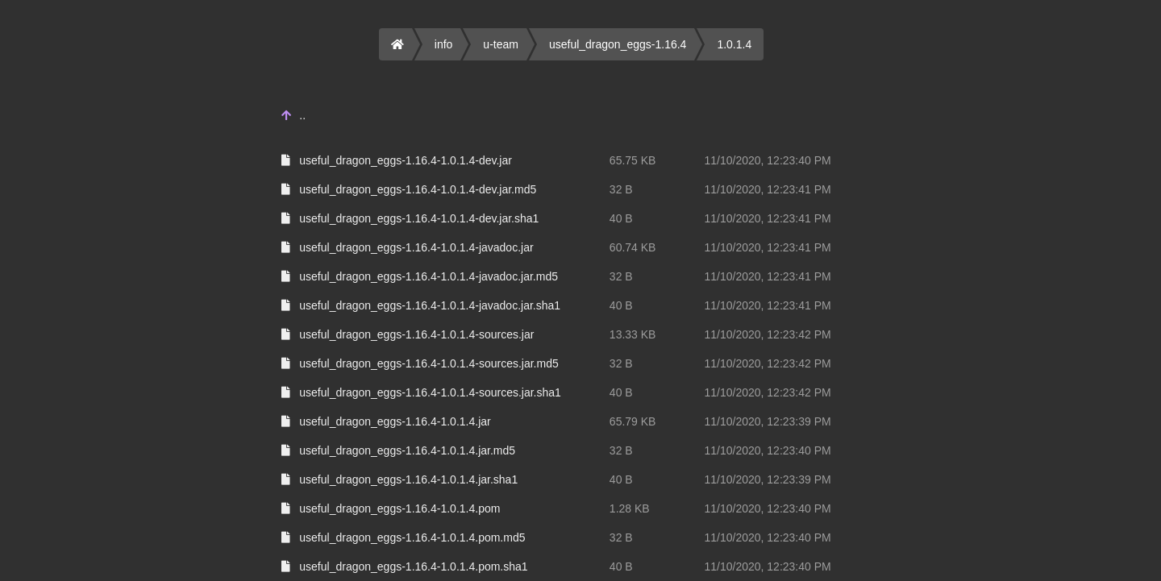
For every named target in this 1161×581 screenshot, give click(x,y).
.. (302, 115)
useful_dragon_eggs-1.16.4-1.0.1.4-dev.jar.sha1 (419, 218)
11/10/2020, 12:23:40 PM (767, 160)
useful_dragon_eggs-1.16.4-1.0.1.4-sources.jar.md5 (428, 363)
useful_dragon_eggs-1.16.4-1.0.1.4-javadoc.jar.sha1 (429, 305)
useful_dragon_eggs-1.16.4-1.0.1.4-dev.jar (405, 160)
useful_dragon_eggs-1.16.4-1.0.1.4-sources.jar (416, 334)
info (444, 44)
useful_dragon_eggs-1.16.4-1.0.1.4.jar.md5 (407, 450)
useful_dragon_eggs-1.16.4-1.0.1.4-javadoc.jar (416, 247)
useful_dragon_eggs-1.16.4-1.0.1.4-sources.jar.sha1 (430, 392)
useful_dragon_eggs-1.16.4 (617, 44)
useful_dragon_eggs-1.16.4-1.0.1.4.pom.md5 (412, 537)
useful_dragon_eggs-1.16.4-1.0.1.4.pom (399, 508)
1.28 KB (630, 508)
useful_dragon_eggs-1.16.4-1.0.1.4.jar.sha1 (408, 479)
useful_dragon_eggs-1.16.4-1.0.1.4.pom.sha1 (413, 566)
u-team (500, 44)
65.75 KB (633, 160)
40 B (621, 218)
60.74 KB (633, 247)
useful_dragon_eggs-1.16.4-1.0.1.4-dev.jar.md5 (417, 189)
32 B (621, 189)
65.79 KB (633, 421)
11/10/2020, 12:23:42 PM (767, 334)
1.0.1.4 (734, 44)
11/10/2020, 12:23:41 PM (767, 189)
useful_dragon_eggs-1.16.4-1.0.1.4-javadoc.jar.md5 (428, 276)
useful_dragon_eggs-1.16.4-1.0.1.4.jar (394, 421)
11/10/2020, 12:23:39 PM (767, 421)
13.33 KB (633, 334)
